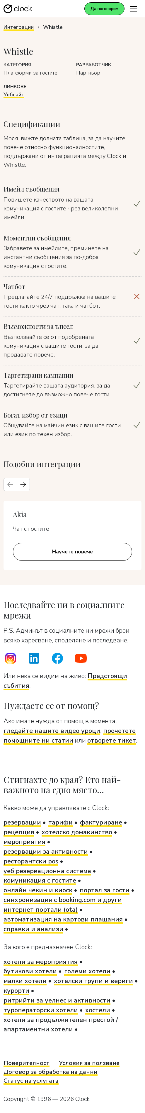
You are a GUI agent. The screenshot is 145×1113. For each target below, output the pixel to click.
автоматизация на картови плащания (63, 919)
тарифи (60, 822)
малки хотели (25, 981)
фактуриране (101, 822)
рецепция (19, 832)
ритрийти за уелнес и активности (57, 1000)
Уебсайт (14, 94)
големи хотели (87, 971)
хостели (97, 1010)
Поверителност (27, 1063)
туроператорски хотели (41, 1010)
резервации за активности (46, 851)
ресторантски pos (31, 861)
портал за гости (104, 890)
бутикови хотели (30, 971)
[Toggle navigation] (133, 8)
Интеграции (19, 27)
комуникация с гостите (40, 880)
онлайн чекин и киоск (38, 890)
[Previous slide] (10, 484)
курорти (16, 990)
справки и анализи (33, 929)
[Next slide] (23, 484)
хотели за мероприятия (41, 961)
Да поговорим (104, 8)
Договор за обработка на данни (51, 1072)
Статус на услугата (31, 1081)
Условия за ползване (89, 1063)
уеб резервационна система (47, 871)
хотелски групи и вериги (93, 981)
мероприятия (24, 841)
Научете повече (72, 551)
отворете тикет (111, 740)
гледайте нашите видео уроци (52, 730)
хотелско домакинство (77, 832)
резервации (22, 822)
